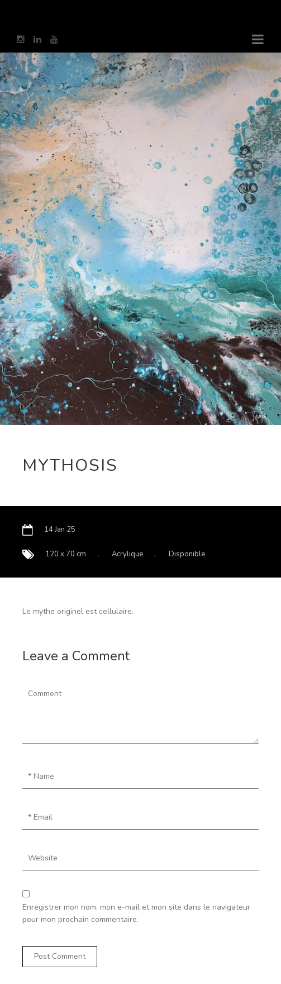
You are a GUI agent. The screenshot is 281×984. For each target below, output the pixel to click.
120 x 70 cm (65, 554)
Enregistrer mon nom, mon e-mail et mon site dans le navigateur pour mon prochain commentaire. (136, 913)
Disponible (187, 554)
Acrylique (127, 554)
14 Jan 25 (59, 529)
